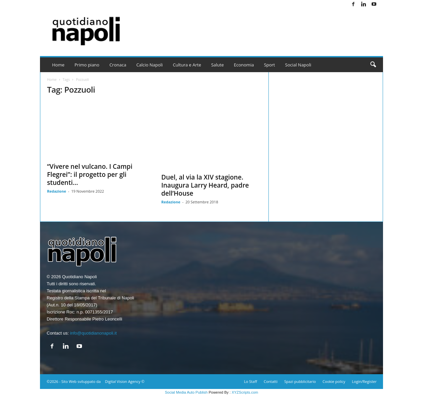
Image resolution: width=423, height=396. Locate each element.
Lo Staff (250, 381)
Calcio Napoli (149, 65)
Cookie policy (334, 381)
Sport (269, 65)
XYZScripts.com (244, 392)
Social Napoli (298, 65)
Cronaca (118, 65)
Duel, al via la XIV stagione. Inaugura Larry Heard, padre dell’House (205, 185)
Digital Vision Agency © (124, 381)
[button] (373, 64)
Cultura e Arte (187, 65)
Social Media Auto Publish (186, 392)
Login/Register (364, 381)
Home (58, 65)
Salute (217, 65)
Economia (244, 65)
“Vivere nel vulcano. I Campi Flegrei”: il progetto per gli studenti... (89, 174)
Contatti (271, 381)
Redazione (56, 191)
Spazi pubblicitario (300, 381)
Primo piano (87, 65)
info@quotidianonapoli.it (93, 333)
